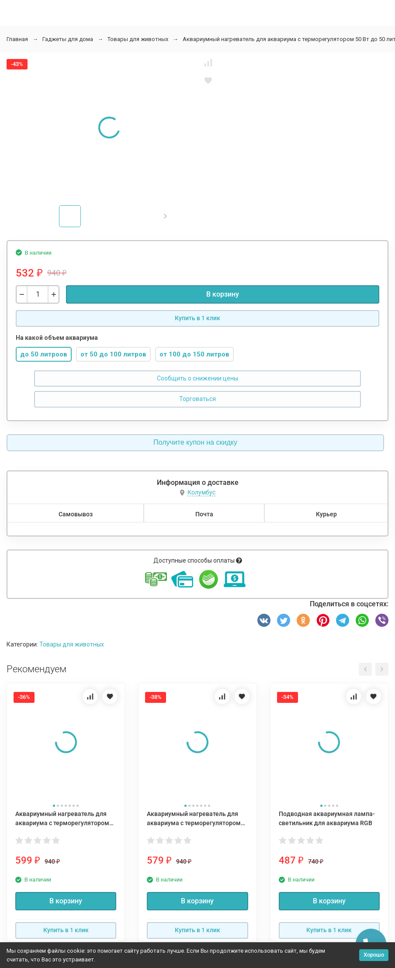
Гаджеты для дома (67, 39)
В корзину (222, 294)
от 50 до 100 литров (113, 354)
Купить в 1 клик (197, 318)
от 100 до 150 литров (194, 354)
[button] (165, 216)
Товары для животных (137, 39)
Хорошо (374, 954)
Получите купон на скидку (195, 442)
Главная (17, 39)
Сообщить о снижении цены (197, 378)
